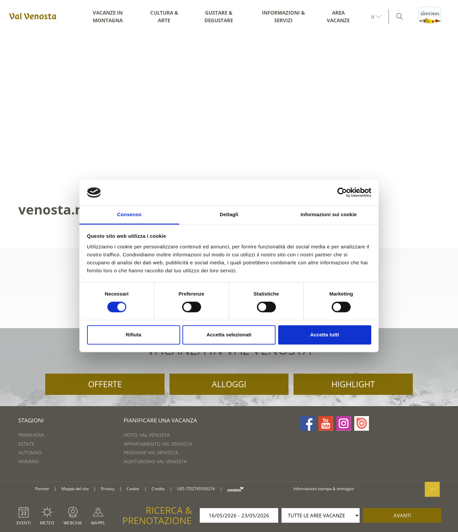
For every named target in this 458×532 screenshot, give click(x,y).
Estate (26, 444)
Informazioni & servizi (283, 16)
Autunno (30, 452)
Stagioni (31, 420)
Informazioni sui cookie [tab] (329, 214)
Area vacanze (338, 16)
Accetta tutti (324, 334)
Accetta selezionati (228, 334)
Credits (158, 488)
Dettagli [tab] (229, 214)
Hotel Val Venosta (147, 435)
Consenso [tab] (129, 214)
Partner (42, 488)
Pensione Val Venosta (151, 452)
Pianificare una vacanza (160, 420)
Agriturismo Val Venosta (155, 461)
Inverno (28, 461)
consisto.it (235, 489)
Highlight (353, 384)
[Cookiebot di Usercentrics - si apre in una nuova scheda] (342, 193)
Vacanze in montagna (108, 16)
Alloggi (229, 384)
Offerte (105, 384)
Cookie (133, 488)
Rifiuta (133, 334)
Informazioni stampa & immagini (323, 488)
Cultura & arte (164, 16)
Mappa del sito (75, 488)
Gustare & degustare (218, 16)
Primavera (31, 435)
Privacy (107, 488)
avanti (402, 515)
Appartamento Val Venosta (158, 444)
